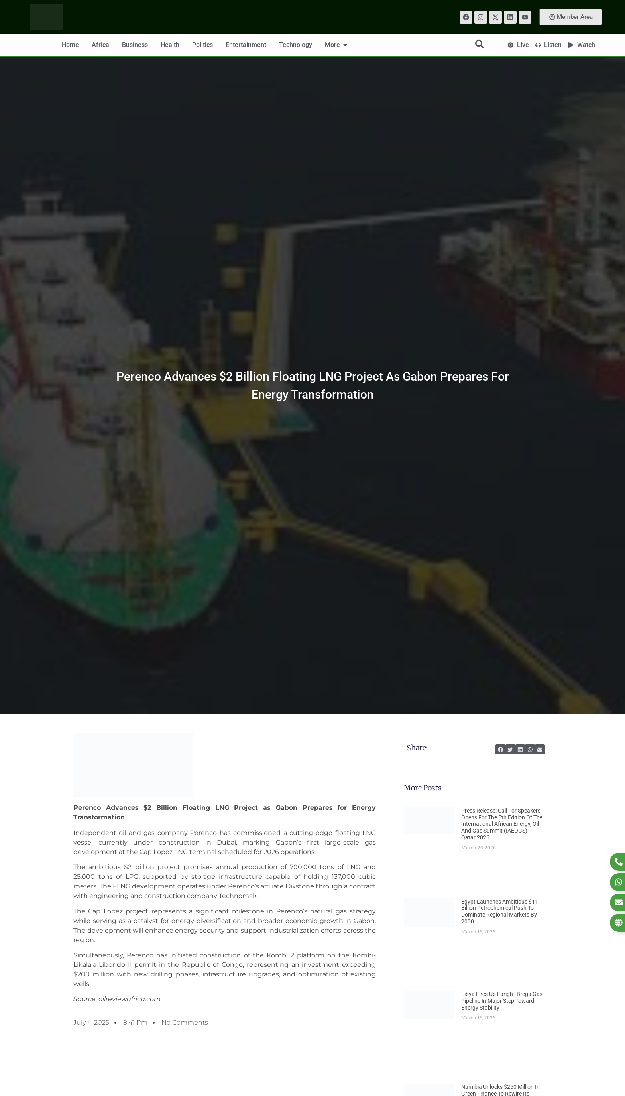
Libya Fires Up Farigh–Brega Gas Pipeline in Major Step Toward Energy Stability (501, 1001)
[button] (500, 749)
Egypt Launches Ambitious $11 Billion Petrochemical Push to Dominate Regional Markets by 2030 (499, 911)
